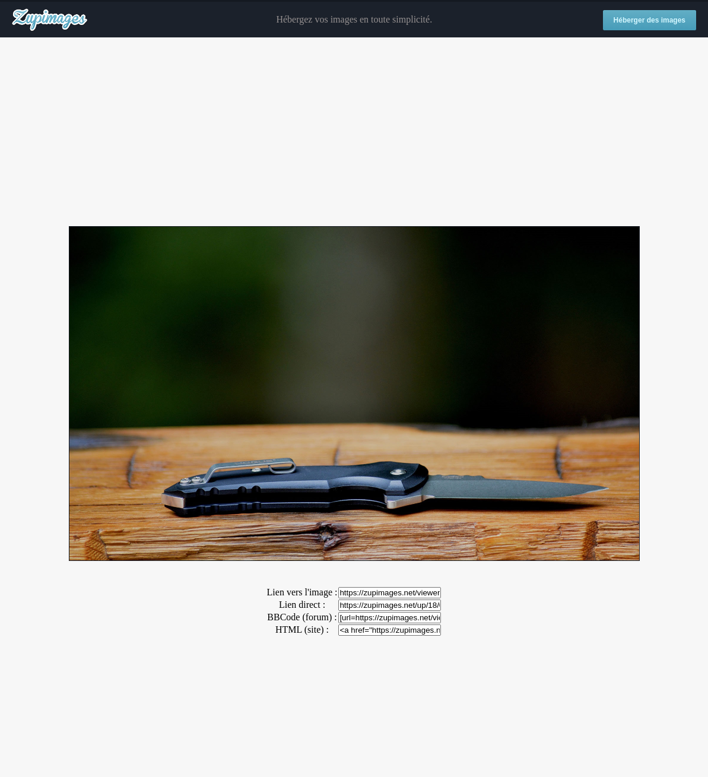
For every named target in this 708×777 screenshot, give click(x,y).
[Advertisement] (354, 132)
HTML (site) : (302, 629)
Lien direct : (302, 605)
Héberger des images (649, 20)
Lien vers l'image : (302, 592)
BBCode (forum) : (301, 617)
